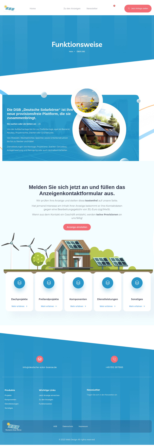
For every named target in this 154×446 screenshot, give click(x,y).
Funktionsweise (49, 9)
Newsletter (92, 9)
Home (32, 9)
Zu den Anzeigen (71, 9)
